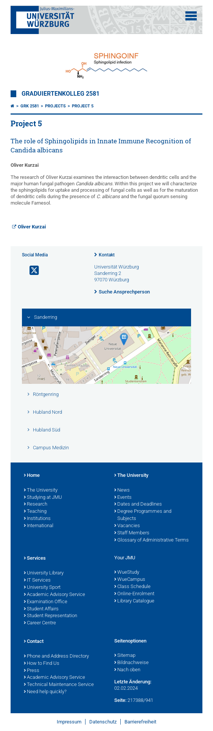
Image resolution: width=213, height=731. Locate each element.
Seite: (120, 700)
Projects (55, 106)
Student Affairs (41, 609)
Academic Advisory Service (54, 594)
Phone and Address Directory (56, 656)
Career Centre (40, 623)
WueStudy (126, 572)
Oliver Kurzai (32, 227)
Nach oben (127, 670)
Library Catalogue (134, 601)
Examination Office (45, 602)
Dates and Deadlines (138, 504)
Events (123, 497)
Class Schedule (132, 587)
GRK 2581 (29, 106)
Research (35, 504)
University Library (44, 573)
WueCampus (129, 579)
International (38, 526)
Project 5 (82, 106)
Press (31, 670)
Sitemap (124, 655)
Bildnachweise (131, 663)
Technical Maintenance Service (59, 684)
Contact (34, 641)
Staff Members (131, 533)
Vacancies (127, 526)
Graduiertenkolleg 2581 (61, 93)
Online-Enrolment (134, 594)
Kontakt (107, 255)
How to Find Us (41, 663)
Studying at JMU (43, 497)
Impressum (69, 722)
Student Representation (50, 616)
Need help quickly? (45, 692)
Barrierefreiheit (140, 722)
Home (32, 475)
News (122, 490)
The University (41, 490)
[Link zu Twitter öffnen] (31, 270)
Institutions (37, 518)
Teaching (35, 511)
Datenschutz (103, 722)
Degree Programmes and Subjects (142, 515)
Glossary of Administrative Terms (151, 540)
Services (35, 558)
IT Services (37, 580)
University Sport (42, 587)
